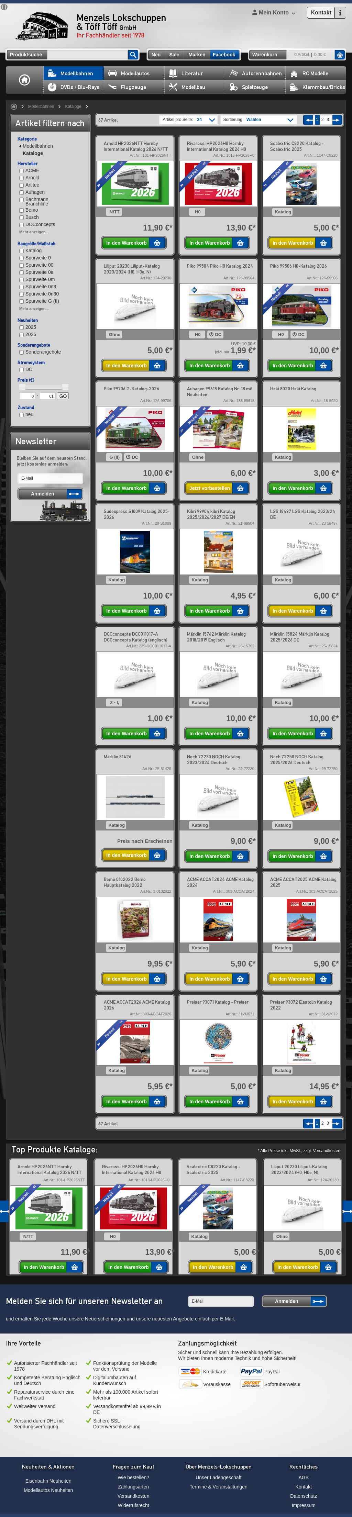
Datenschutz (303, 1496)
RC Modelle (309, 73)
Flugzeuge (127, 87)
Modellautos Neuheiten (48, 1490)
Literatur (186, 73)
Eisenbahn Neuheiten (48, 1481)
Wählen (253, 119)
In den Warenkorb (126, 243)
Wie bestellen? (133, 1477)
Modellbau (187, 87)
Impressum (304, 1505)
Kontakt (304, 1487)
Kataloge (73, 106)
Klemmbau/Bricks (317, 87)
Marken (196, 54)
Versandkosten (134, 1496)
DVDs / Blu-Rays (73, 87)
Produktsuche (26, 54)
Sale (174, 54)
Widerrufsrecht (133, 1505)
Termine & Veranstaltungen (219, 1487)
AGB (303, 1477)
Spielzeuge (248, 87)
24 (199, 119)
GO (63, 396)
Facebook (224, 54)
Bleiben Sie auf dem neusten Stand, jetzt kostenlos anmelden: (52, 461)
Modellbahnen (70, 73)
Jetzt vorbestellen (209, 488)
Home (25, 80)
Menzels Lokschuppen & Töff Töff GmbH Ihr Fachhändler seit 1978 (90, 26)
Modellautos (129, 73)
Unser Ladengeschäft (218, 1477)
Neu (156, 54)
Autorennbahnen (255, 73)
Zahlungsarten (133, 1487)
